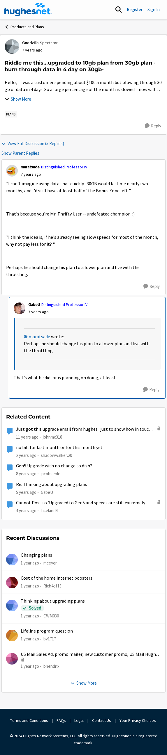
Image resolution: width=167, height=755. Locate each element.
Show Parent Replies (20, 153)
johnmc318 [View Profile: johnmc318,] (52, 436)
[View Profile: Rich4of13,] (12, 582)
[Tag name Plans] (11, 114)
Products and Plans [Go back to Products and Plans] (24, 26)
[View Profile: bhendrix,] (12, 659)
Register (135, 9)
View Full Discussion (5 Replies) (32, 143)
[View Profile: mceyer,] (12, 559)
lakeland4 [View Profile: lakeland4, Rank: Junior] (49, 510)
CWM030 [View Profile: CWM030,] (51, 616)
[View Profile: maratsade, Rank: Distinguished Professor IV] (12, 171)
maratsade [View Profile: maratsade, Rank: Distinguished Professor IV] (30, 167)
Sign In (153, 9)
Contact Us (101, 720)
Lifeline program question (47, 631)
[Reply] (153, 126)
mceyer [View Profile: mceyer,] (50, 562)
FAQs (61, 720)
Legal (79, 720)
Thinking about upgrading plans (53, 601)
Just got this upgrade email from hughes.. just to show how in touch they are (83, 429)
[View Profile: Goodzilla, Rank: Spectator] (12, 46)
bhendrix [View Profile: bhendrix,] (51, 666)
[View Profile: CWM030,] (12, 605)
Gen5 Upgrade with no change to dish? (54, 466)
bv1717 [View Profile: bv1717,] (49, 639)
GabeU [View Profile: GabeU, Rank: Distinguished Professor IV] (34, 304)
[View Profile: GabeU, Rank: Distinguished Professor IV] (19, 308)
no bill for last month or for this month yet (59, 447)
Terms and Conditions (29, 720)
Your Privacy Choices (138, 720)
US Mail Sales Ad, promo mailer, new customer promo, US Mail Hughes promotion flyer (90, 654)
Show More (18, 99)
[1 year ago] (30, 563)
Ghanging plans (36, 555)
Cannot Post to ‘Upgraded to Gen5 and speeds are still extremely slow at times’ (80, 503)
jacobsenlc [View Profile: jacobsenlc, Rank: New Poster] (50, 473)
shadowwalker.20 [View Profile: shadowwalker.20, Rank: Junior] (56, 455)
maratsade (39, 337)
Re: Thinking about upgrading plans (51, 484)
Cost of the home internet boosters (56, 578)
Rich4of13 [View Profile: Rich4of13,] (52, 586)
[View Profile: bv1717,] (12, 635)
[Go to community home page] (28, 9)
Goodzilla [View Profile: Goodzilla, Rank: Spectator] (30, 42)
